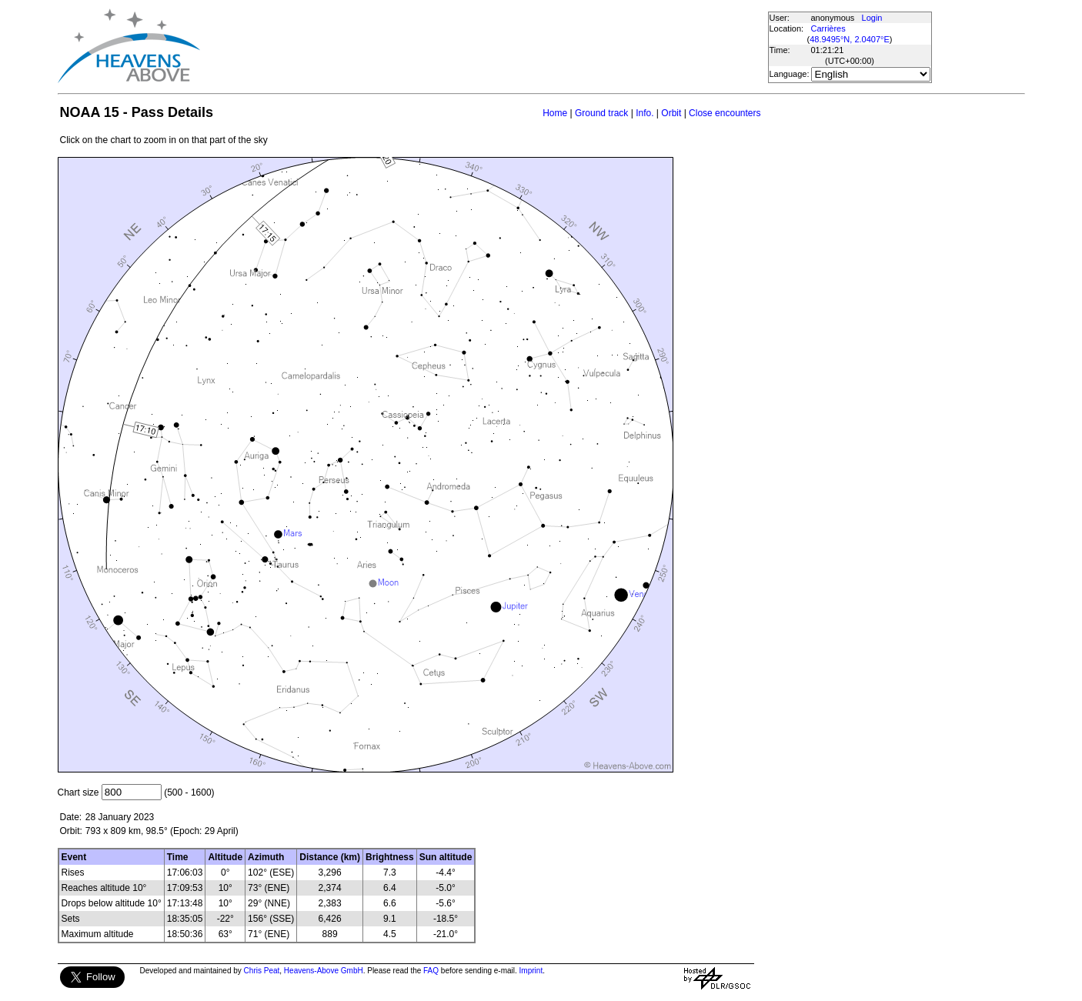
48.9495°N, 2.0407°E (850, 39)
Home (555, 113)
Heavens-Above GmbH (323, 970)
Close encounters (724, 113)
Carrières (828, 28)
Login (872, 17)
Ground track (601, 113)
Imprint (531, 970)
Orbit (671, 113)
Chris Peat (262, 970)
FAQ (431, 970)
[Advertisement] (483, 46)
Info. (644, 113)
